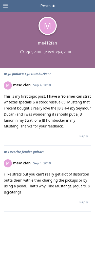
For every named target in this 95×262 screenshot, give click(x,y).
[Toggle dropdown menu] (47, 6)
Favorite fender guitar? (26, 151)
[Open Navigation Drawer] (5, 6)
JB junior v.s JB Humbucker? (29, 74)
